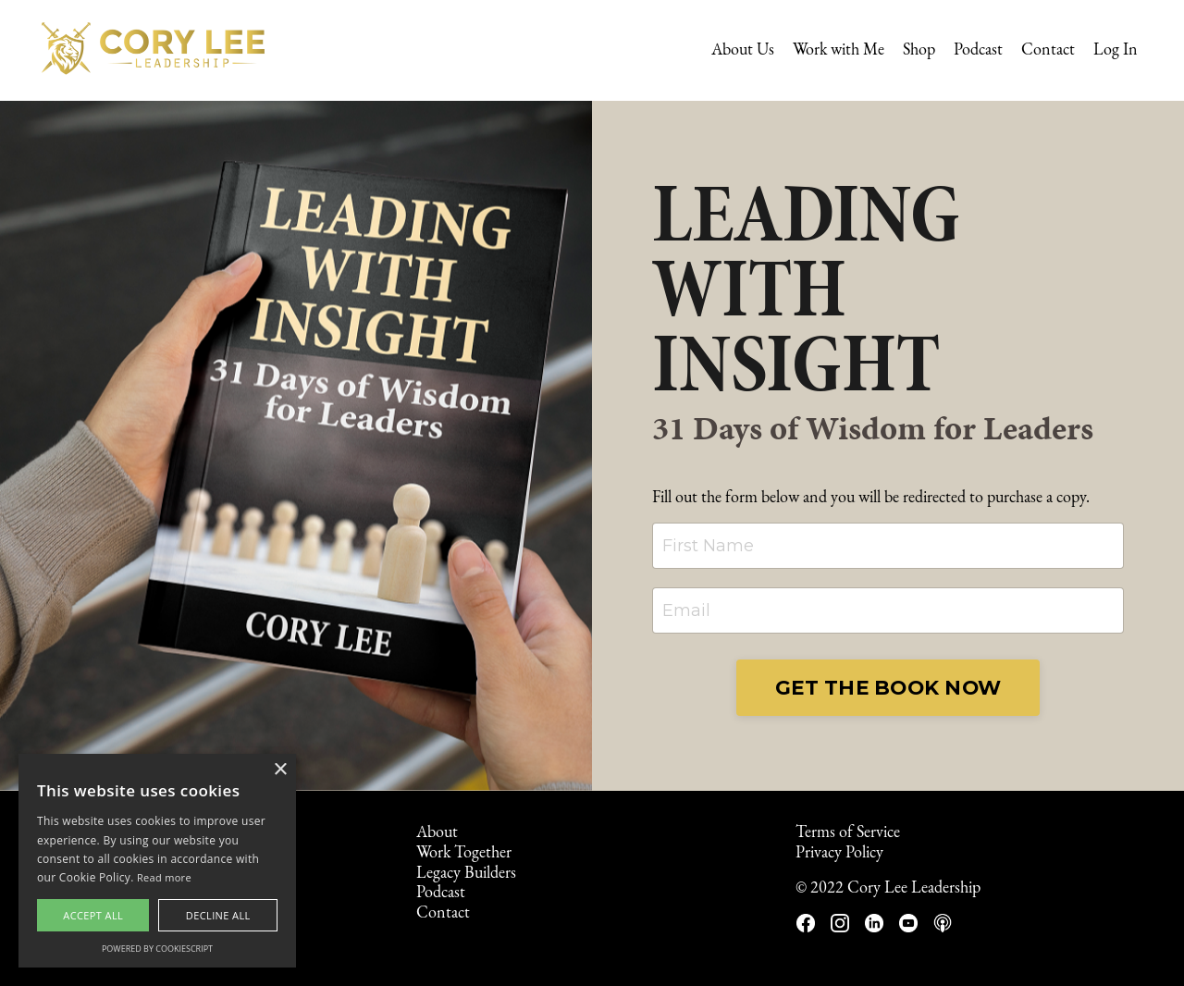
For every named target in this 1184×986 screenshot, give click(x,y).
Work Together (464, 853)
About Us (742, 50)
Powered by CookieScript (157, 949)
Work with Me (838, 50)
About (437, 833)
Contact (1048, 50)
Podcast (978, 50)
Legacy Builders (466, 873)
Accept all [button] (93, 915)
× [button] (280, 770)
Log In (1115, 50)
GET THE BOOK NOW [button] (888, 687)
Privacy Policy (839, 853)
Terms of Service (848, 833)
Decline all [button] (218, 915)
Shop (919, 50)
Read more (164, 877)
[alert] (157, 861)
